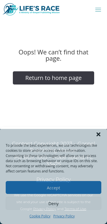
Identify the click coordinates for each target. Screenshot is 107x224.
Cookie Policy (39, 216)
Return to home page (53, 78)
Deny (53, 203)
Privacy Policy (64, 216)
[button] (98, 134)
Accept (53, 187)
